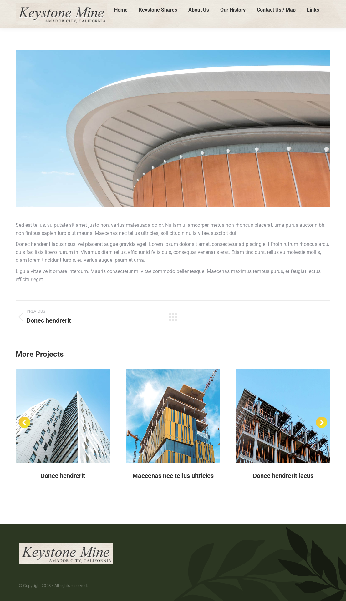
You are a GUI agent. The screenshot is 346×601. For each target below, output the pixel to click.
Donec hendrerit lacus (283, 475)
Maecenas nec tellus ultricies (173, 475)
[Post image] (63, 416)
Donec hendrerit (63, 475)
